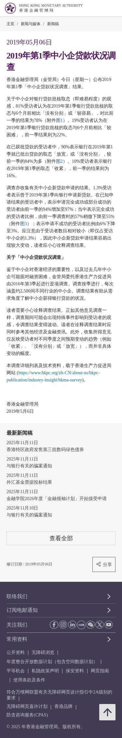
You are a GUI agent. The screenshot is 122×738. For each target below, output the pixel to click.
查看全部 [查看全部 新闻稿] (61, 538)
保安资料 (75, 670)
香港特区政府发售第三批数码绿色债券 (45, 449)
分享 (104, 564)
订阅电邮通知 (22, 610)
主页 (10, 24)
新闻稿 (53, 24)
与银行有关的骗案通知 (29, 465)
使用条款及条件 (29, 680)
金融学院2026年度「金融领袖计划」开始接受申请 (57, 498)
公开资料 (16, 652)
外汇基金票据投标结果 (29, 482)
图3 (23, 223)
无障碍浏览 (43, 652)
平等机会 (16, 670)
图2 (59, 161)
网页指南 (100, 670)
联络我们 (17, 596)
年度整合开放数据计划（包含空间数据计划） (52, 661)
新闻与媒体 (30, 24)
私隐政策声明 (45, 670)
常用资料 (17, 639)
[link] (100, 8)
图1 (59, 120)
